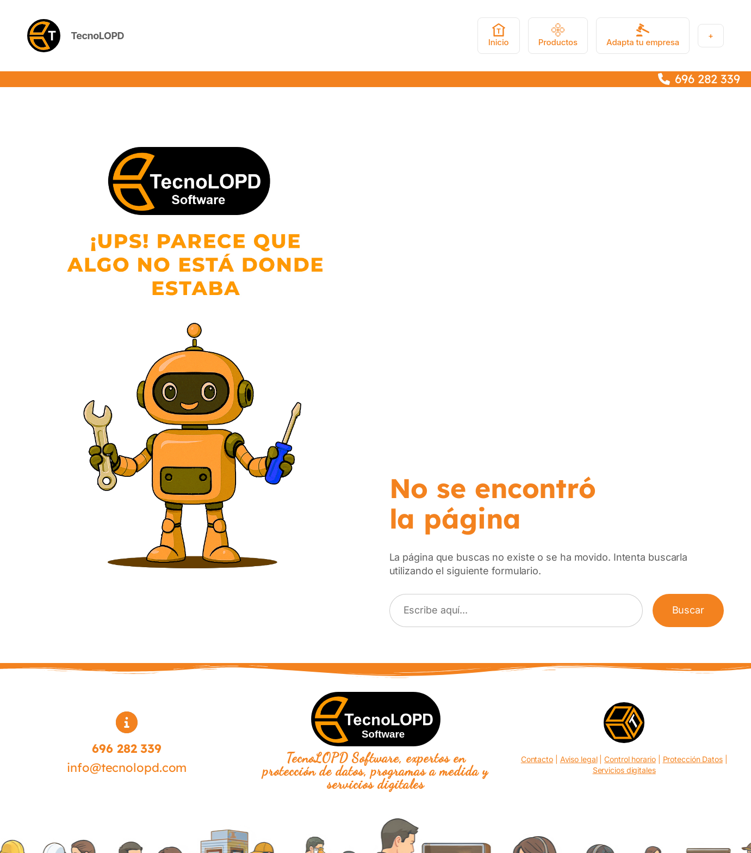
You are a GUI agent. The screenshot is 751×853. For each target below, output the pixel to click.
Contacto (537, 759)
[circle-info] (126, 722)
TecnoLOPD (97, 35)
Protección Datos (693, 759)
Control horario (630, 759)
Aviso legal (579, 759)
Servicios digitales (624, 770)
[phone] (664, 79)
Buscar (688, 610)
